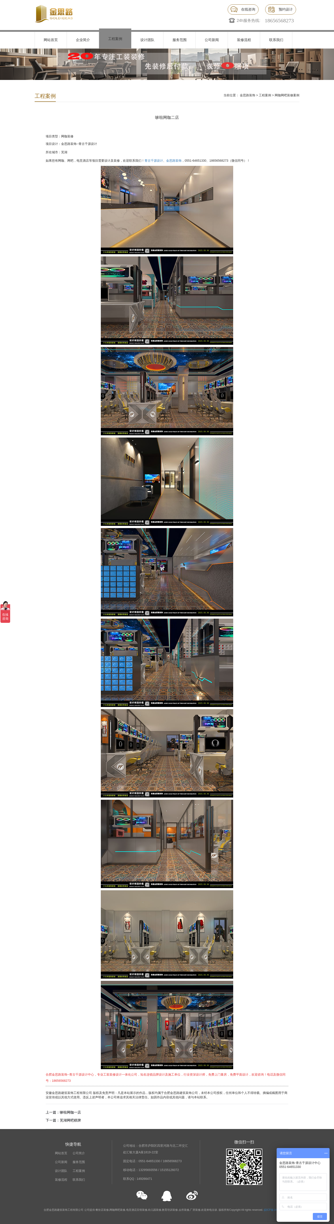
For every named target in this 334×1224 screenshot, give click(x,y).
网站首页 (51, 40)
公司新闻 (212, 40)
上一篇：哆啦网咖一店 (63, 1112)
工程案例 (115, 39)
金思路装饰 (247, 95)
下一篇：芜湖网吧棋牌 (63, 1120)
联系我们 (276, 40)
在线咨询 (248, 9)
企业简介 (83, 40)
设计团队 (147, 40)
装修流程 (244, 40)
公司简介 (79, 1153)
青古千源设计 (153, 160)
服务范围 (180, 40)
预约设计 (286, 9)
